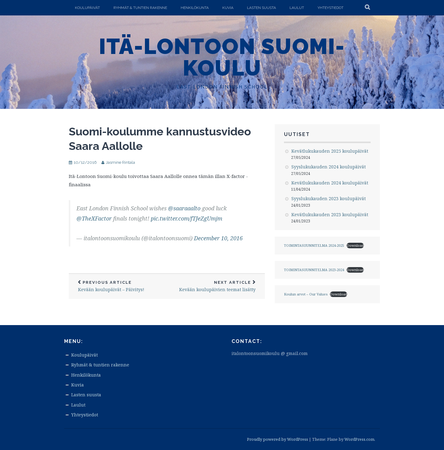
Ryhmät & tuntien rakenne (140, 8)
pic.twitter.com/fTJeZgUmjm (186, 218)
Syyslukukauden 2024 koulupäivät (328, 167)
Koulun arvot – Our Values (305, 294)
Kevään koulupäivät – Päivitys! (118, 286)
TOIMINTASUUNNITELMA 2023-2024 (314, 269)
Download (355, 245)
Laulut (297, 8)
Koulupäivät (87, 8)
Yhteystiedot (330, 8)
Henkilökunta (195, 8)
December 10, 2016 (218, 238)
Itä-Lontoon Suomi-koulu (222, 57)
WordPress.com (359, 439)
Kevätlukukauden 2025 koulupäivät (329, 151)
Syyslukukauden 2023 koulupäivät (328, 198)
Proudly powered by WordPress (277, 439)
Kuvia (227, 8)
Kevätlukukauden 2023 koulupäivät (329, 214)
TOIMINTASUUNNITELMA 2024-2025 (314, 245)
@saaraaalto (184, 208)
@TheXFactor (94, 218)
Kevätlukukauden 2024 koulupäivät (329, 183)
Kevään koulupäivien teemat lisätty (216, 286)
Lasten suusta (261, 8)
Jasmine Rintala (120, 162)
